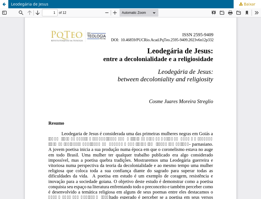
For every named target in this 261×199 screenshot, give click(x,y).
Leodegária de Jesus (29, 4)
